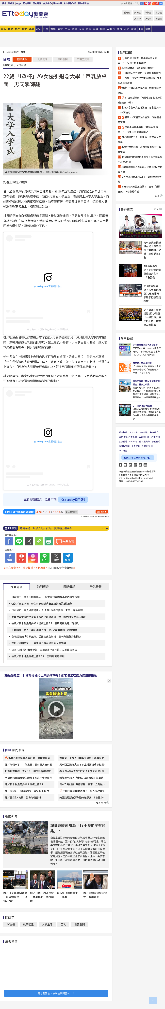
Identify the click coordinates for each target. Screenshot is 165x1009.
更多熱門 (102, 802)
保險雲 (148, 18)
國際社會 (21, 65)
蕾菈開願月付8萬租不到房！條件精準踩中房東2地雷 (140, 159)
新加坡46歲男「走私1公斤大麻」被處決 (81, 777)
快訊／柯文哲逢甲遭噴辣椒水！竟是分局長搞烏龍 (140, 80)
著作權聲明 (124, 446)
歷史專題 (37, 3)
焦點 (10, 29)
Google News (161, 3)
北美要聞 (42, 59)
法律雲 (148, 12)
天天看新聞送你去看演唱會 (145, 345)
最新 (3, 29)
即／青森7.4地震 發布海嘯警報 (23, 797)
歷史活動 (27, 3)
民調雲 (137, 12)
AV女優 (11, 924)
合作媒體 (155, 437)
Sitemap (133, 441)
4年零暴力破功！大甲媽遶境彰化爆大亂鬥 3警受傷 (152, 271)
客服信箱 (123, 441)
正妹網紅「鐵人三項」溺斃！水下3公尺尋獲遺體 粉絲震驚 (44, 630)
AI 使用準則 (147, 446)
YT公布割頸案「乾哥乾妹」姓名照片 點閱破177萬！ (140, 100)
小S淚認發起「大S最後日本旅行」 (139, 68)
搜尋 (137, 3)
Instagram (130, 465)
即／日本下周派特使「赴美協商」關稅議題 (42, 897)
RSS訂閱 (123, 450)
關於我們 (144, 432)
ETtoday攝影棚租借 (142, 405)
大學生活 (47, 924)
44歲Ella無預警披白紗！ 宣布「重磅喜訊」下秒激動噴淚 (139, 189)
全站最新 (96, 586)
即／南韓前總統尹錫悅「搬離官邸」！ (95, 895)
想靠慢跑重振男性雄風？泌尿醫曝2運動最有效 (140, 169)
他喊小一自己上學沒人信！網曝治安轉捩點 (139, 90)
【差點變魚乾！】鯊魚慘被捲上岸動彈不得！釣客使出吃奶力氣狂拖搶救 (49, 675)
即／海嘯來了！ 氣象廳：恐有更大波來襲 (28, 764)
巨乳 (63, 924)
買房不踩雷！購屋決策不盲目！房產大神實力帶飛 (147, 383)
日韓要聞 (63, 59)
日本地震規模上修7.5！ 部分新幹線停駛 (28, 771)
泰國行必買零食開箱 (142, 363)
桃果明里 (28, 924)
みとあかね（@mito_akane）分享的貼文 (48, 329)
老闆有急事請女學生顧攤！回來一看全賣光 (28, 777)
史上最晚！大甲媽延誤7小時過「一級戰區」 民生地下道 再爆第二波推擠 (152, 317)
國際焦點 (22, 59)
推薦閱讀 (16, 587)
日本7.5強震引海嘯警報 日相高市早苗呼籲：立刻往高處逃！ (45, 649)
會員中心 (47, 3)
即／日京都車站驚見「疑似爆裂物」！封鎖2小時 (15, 897)
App (18, 3)
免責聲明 (135, 446)
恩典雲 (137, 18)
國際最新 (69, 586)
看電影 (127, 12)
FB (142, 3)
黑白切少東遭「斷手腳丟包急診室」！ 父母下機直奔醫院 (137, 60)
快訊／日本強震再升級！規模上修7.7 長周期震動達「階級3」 (46, 623)
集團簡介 (154, 432)
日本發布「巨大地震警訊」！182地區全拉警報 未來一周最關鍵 (47, 610)
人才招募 (133, 432)
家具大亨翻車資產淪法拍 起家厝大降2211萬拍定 (139, 110)
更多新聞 (100, 511)
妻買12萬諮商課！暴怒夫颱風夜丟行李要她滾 (139, 149)
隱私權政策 (144, 441)
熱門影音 (43, 586)
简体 (4, 3)
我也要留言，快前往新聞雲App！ (56, 993)
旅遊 (60, 29)
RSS (153, 3)
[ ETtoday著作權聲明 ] (60, 567)
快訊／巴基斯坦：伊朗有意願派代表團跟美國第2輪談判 (41, 603)
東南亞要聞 (83, 59)
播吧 (24, 29)
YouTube (145, 3)
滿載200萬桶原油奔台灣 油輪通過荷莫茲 (139, 120)
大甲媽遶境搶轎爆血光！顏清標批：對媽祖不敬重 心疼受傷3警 (152, 250)
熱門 (17, 29)
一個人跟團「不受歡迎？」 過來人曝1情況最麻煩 (49, 528)
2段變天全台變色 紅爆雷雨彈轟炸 (141, 73)
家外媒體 (57, 3)
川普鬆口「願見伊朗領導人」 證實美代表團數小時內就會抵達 (45, 597)
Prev (107, 528)
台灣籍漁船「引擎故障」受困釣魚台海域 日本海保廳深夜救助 (46, 636)
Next (103, 528)
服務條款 (156, 441)
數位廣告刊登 (70, 3)
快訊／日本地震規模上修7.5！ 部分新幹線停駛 (38, 656)
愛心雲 (158, 12)
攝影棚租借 (83, 3)
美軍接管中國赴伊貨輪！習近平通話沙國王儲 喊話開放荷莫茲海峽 (48, 616)
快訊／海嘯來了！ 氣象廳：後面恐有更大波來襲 (38, 643)
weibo (157, 3)
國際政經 (8, 65)
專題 (31, 29)
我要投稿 (123, 432)
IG (149, 3)
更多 (159, 195)
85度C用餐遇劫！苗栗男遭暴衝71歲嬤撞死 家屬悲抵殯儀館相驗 (152, 293)
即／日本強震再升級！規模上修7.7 (24, 784)
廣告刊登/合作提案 (128, 437)
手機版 (11, 3)
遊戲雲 (158, 18)
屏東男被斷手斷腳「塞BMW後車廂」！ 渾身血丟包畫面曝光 (138, 130)
